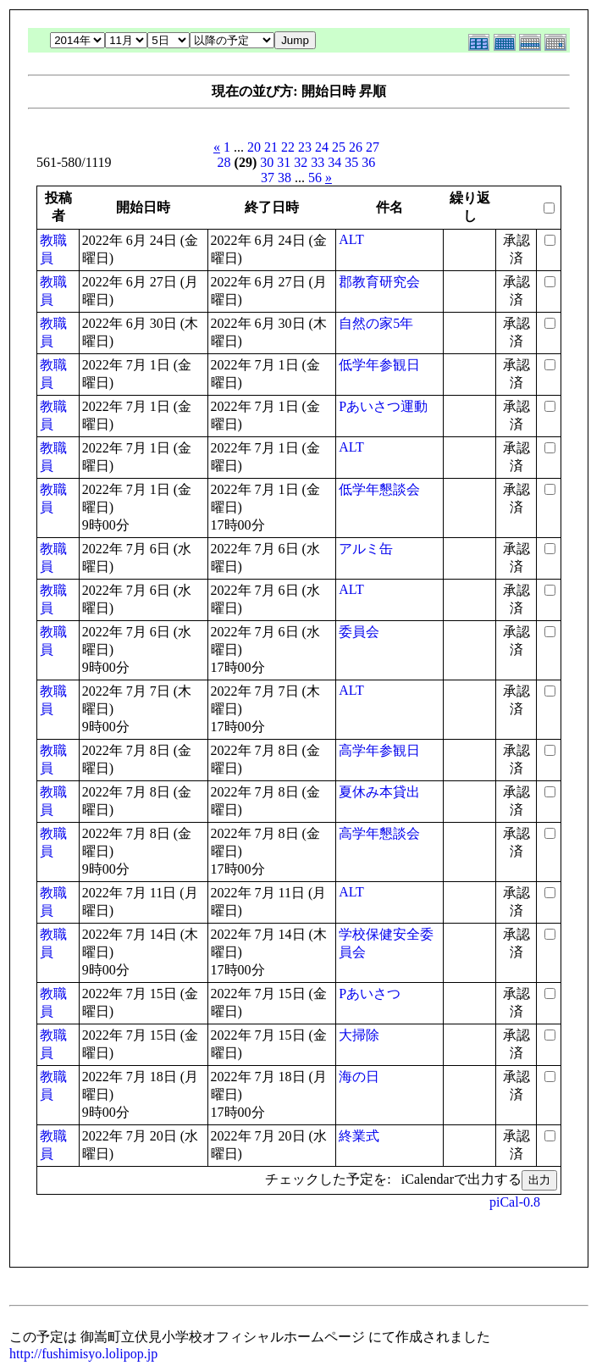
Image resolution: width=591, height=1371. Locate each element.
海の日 (359, 1076)
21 (271, 147)
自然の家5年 (376, 323)
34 (334, 162)
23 (305, 147)
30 (266, 162)
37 (267, 177)
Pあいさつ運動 (383, 406)
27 (372, 147)
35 (351, 162)
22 (288, 147)
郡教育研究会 (379, 282)
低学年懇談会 (379, 489)
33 (317, 162)
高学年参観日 (379, 750)
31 (283, 162)
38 (284, 177)
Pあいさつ (369, 993)
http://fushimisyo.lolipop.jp (83, 1353)
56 (315, 177)
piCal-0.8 (514, 1202)
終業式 (359, 1136)
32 (300, 162)
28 (224, 162)
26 (355, 147)
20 (254, 147)
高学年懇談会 (379, 833)
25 (338, 147)
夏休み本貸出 (379, 792)
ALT (351, 239)
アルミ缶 (366, 548)
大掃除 (359, 1035)
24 (322, 147)
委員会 (359, 631)
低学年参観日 (379, 365)
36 (368, 162)
